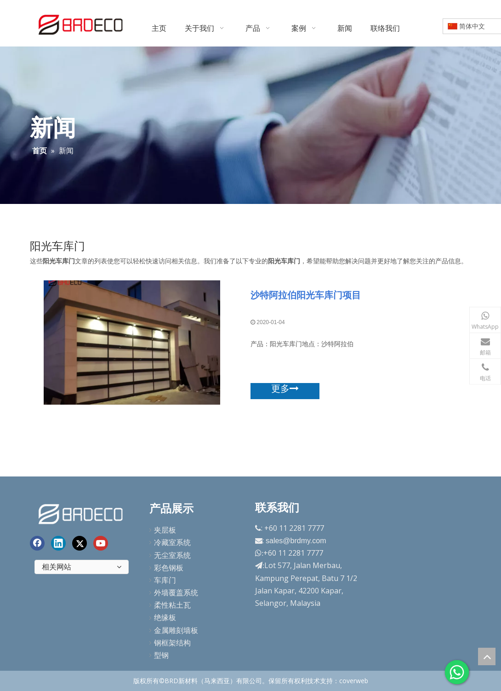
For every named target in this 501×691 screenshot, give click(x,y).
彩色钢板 (168, 568)
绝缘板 (165, 617)
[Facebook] (37, 543)
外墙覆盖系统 (176, 592)
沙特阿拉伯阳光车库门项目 (305, 295)
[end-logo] (81, 512)
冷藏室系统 (172, 542)
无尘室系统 (172, 555)
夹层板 (165, 530)
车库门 (165, 580)
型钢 (161, 655)
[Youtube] (100, 543)
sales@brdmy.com (296, 541)
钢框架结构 (172, 643)
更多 (285, 388)
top (486, 656)
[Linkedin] (58, 543)
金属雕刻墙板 (176, 630)
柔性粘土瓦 (172, 605)
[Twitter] (79, 543)
